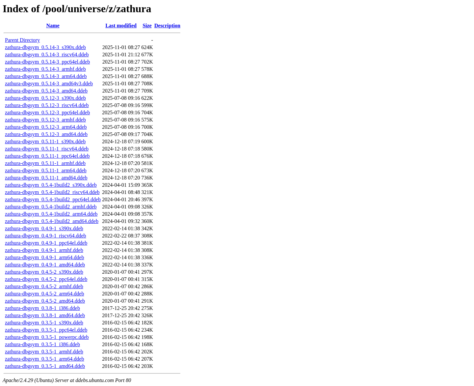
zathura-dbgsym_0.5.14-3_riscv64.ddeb (47, 54)
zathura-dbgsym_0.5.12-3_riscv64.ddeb (47, 105)
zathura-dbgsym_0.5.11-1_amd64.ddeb (46, 177)
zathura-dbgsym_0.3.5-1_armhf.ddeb (44, 351)
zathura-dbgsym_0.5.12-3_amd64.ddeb (46, 134)
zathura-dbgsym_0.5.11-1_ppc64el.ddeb (47, 156)
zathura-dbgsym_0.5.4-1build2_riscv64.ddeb (52, 192)
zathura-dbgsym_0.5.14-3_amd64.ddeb (46, 91)
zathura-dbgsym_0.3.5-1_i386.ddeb (42, 344)
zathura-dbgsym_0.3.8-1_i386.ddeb (42, 308)
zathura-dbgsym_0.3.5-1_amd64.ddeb (45, 366)
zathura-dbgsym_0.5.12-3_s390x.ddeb (45, 98)
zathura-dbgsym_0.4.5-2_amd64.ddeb (45, 301)
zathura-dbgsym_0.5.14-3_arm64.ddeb (46, 76)
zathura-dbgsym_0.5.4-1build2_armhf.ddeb (51, 206)
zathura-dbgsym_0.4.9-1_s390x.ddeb (44, 228)
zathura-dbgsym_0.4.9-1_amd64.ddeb (45, 264)
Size (147, 25)
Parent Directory (22, 40)
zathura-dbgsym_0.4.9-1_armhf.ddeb (44, 250)
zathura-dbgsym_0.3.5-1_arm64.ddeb (44, 359)
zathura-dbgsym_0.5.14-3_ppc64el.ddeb (47, 62)
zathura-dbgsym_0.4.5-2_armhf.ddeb (44, 286)
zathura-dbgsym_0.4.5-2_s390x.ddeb (44, 272)
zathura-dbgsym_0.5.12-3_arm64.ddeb (46, 127)
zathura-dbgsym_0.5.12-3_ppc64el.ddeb (47, 112)
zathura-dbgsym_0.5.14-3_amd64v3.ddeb (49, 83)
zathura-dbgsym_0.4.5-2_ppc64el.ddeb (46, 279)
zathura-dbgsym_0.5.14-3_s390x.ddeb (45, 47)
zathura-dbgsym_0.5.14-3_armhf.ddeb (45, 69)
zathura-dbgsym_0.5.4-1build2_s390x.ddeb (51, 185)
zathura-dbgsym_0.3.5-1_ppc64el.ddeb (46, 330)
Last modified (121, 25)
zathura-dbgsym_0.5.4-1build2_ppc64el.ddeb (53, 199)
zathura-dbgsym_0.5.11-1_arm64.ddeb (46, 170)
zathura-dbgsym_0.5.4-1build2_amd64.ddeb (51, 221)
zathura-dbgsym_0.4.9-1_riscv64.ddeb (45, 235)
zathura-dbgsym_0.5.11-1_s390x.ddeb (45, 141)
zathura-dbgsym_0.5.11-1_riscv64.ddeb (47, 149)
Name (53, 25)
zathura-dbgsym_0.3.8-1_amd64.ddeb (45, 315)
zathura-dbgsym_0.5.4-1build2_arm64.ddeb (51, 214)
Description (167, 25)
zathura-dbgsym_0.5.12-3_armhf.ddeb (45, 120)
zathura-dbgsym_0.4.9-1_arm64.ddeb (44, 257)
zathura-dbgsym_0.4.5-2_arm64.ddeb (44, 293)
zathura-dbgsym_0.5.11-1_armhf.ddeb (45, 163)
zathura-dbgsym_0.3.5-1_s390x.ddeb (44, 322)
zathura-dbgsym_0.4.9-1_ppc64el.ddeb (46, 243)
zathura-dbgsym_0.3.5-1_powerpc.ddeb (47, 337)
